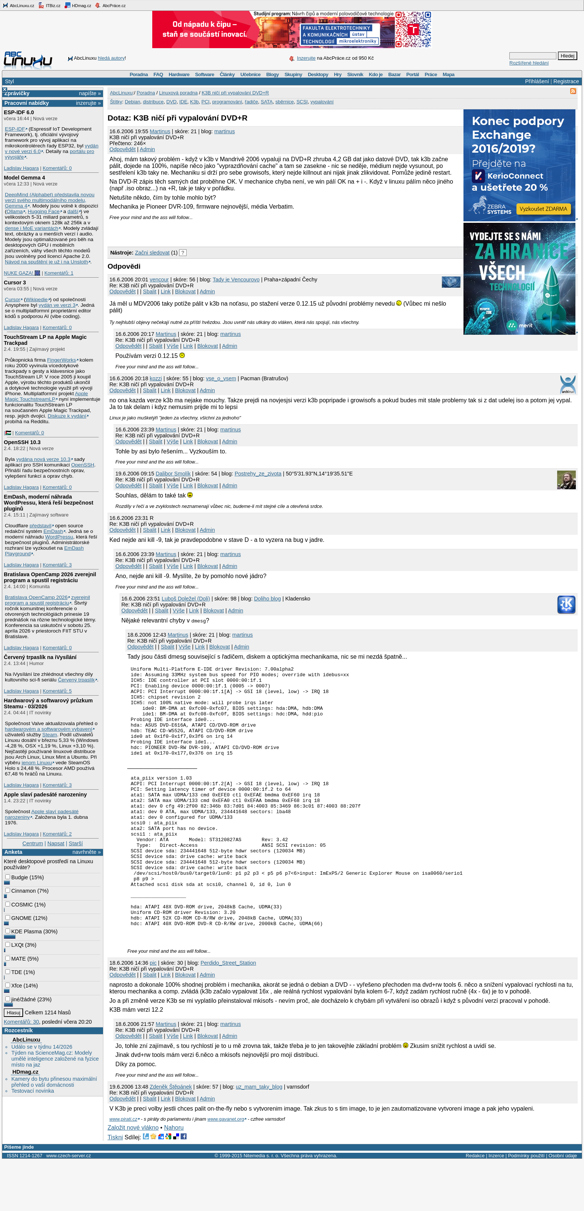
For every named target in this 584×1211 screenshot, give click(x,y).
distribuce (153, 101)
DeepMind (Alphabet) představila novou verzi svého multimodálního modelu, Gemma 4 (49, 200)
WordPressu (59, 537)
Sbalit (149, 291)
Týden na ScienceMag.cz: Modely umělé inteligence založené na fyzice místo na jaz (55, 1059)
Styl (9, 81)
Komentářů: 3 (57, 565)
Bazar (394, 74)
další (73, 211)
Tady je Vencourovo (236, 280)
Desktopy (318, 74)
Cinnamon (20, 891)
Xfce (13, 986)
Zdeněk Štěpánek (171, 1137)
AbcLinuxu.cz (18, 5)
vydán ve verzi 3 (56, 305)
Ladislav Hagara (21, 168)
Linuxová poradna (178, 93)
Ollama (15, 211)
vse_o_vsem (221, 378)
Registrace (566, 81)
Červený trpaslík (76, 680)
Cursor (12, 299)
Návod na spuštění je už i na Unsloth (46, 262)
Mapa (448, 74)
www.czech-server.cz (68, 1206)
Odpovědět (122, 149)
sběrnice (284, 101)
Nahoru (174, 1178)
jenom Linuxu (37, 762)
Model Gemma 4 (24, 178)
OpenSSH (82, 465)
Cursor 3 (15, 282)
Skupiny (293, 74)
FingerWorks (61, 360)
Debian (132, 101)
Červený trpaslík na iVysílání (40, 657)
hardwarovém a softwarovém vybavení (48, 729)
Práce (431, 74)
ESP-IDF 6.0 (19, 112)
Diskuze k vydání (67, 416)
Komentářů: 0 (57, 168)
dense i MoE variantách (31, 228)
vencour (159, 280)
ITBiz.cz (49, 5)
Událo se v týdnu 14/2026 (41, 1047)
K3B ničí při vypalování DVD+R (235, 93)
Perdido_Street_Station (228, 1013)
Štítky (116, 101)
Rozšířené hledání (529, 63)
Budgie (16, 877)
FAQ (158, 74)
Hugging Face (44, 211)
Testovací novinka (32, 1091)
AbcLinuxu (26, 1040)
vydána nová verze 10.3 (43, 459)
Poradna (138, 74)
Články (227, 74)
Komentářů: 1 (59, 273)
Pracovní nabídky (26, 103)
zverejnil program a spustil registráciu (47, 600)
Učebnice (250, 74)
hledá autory (111, 58)
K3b (194, 101)
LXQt (14, 945)
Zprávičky (16, 93)
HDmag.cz (77, 5)
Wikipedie (36, 299)
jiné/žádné (20, 999)
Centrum (32, 843)
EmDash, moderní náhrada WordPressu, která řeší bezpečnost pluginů (48, 503)
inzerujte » (88, 103)
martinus (224, 131)
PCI (206, 101)
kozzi (156, 378)
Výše (173, 346)
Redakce (475, 1206)
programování (227, 101)
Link (166, 291)
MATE (15, 959)
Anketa (13, 852)
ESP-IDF (15, 129)
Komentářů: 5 (57, 691)
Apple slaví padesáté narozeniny (45, 795)
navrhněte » (86, 852)
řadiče (251, 101)
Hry (337, 74)
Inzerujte (306, 58)
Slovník (355, 74)
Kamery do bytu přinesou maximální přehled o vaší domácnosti (54, 1082)
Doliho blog (267, 599)
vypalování (322, 101)
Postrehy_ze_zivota (258, 474)
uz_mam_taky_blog (259, 1137)
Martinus (160, 131)
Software (204, 74)
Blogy (272, 74)
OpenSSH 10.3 (22, 442)
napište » (90, 93)
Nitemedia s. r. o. (261, 1206)
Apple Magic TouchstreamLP (46, 396)
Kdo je (375, 74)
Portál (412, 74)
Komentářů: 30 (21, 1022)
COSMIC (19, 905)
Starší (76, 843)
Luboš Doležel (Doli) (186, 599)
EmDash (53, 531)
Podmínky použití (526, 1206)
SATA (267, 101)
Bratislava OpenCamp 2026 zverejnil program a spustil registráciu (50, 577)
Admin (147, 149)
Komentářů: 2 (57, 834)
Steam (49, 734)
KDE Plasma (23, 931)
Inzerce (496, 1206)
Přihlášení (537, 81)
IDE (183, 101)
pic (153, 1013)
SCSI (301, 101)
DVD (171, 101)
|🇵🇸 (7, 433)
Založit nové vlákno (133, 1178)
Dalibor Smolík (173, 474)
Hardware (179, 74)
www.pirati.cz (123, 1169)
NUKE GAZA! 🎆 (22, 273)
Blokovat (185, 291)
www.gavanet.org (225, 1169)
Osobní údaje (563, 1206)
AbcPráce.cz (110, 5)
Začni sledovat (152, 253)
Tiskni (115, 1188)
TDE (13, 972)
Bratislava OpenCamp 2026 (36, 597)
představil (40, 525)
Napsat (56, 843)
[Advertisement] (194, 231)
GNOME (18, 918)
